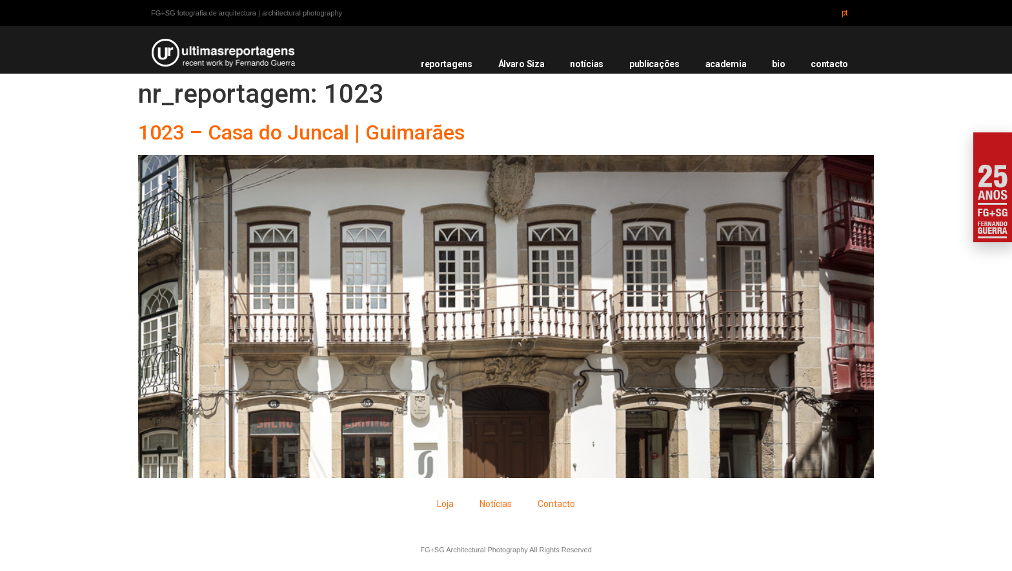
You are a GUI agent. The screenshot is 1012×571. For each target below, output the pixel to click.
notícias (586, 64)
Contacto (556, 504)
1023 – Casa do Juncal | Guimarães (301, 132)
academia (726, 64)
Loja (445, 504)
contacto (829, 64)
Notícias (496, 504)
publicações (654, 64)
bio (778, 64)
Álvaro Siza (521, 64)
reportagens (446, 64)
